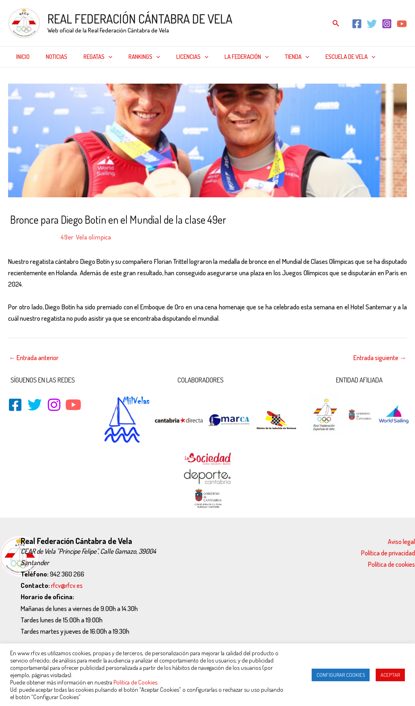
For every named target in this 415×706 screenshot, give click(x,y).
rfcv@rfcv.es (67, 585)
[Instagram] (387, 24)
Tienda (271, 57)
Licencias (174, 57)
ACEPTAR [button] (390, 674)
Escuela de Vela (320, 57)
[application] (98, 57)
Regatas (87, 57)
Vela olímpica (95, 237)
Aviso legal (401, 541)
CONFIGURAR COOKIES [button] (341, 674)
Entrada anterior (34, 357)
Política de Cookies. (135, 682)
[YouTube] (402, 24)
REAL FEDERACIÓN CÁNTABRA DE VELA (139, 18)
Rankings (130, 57)
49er (67, 237)
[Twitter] (372, 24)
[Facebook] (357, 24)
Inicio (21, 56)
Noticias (50, 56)
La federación (224, 57)
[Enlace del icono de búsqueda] (336, 23)
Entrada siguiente (379, 357)
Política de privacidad (388, 552)
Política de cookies (391, 564)
